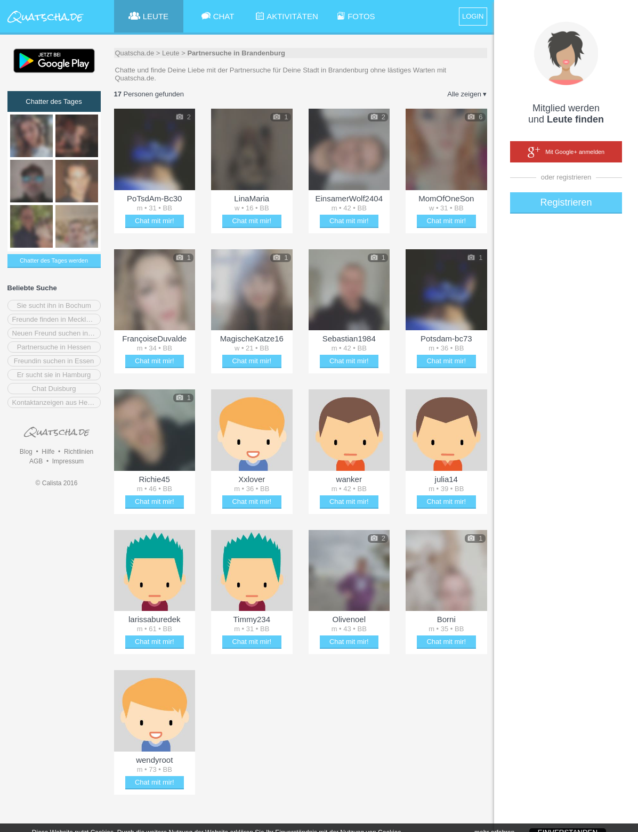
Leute (171, 53)
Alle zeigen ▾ (467, 94)
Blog (26, 451)
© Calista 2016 (57, 483)
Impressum (68, 461)
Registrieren (566, 202)
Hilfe (48, 451)
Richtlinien (78, 451)
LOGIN (472, 16)
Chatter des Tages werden (54, 260)
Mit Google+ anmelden (566, 152)
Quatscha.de (135, 53)
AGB (36, 461)
